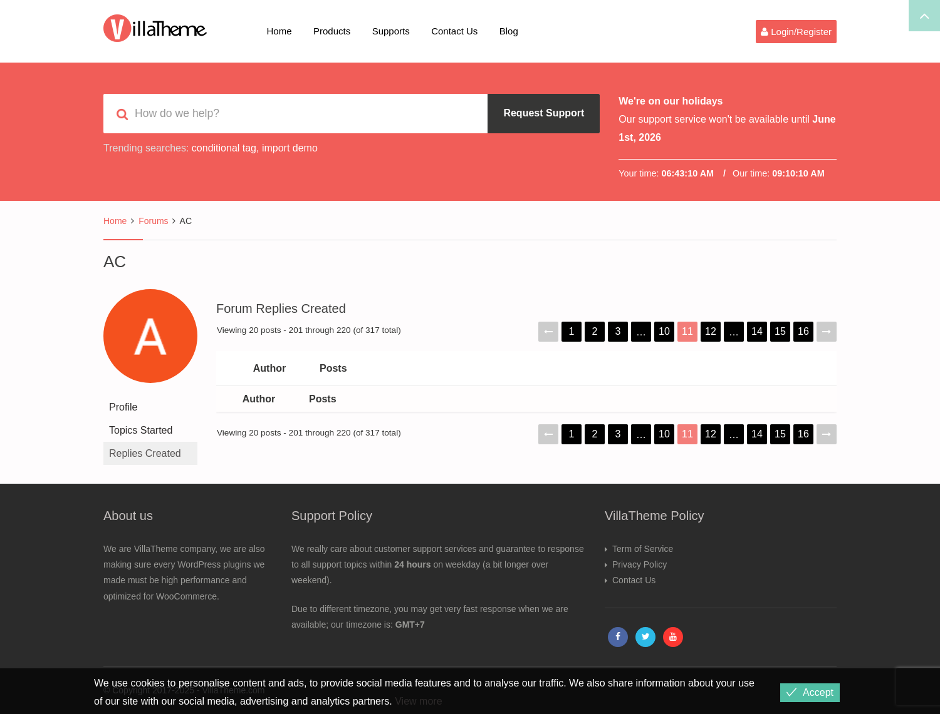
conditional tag (224, 148)
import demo (290, 148)
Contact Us (454, 31)
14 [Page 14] (757, 331)
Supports (391, 31)
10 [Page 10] (664, 331)
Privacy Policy (639, 564)
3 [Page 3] (618, 331)
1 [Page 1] (572, 331)
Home (279, 31)
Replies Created (145, 453)
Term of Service (642, 549)
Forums (153, 221)
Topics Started (140, 430)
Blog (508, 31)
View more (418, 701)
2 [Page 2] (595, 331)
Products (331, 31)
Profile (123, 407)
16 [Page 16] (803, 331)
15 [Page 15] (780, 331)
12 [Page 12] (710, 331)
